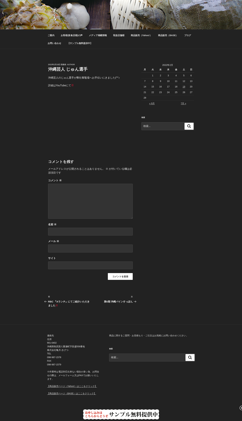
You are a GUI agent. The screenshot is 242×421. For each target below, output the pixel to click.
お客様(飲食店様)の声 (71, 35)
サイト (52, 258)
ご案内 (51, 35)
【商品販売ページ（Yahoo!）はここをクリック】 (72, 386)
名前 (52, 224)
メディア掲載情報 (98, 35)
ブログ (187, 35)
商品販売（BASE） (168, 35)
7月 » (183, 103)
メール (53, 241)
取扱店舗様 (118, 35)
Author (71, 64)
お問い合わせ (54, 43)
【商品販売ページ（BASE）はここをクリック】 (71, 393)
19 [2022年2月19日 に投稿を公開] (184, 86)
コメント (55, 180)
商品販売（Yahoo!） (141, 35)
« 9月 (151, 103)
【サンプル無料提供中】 (79, 43)
